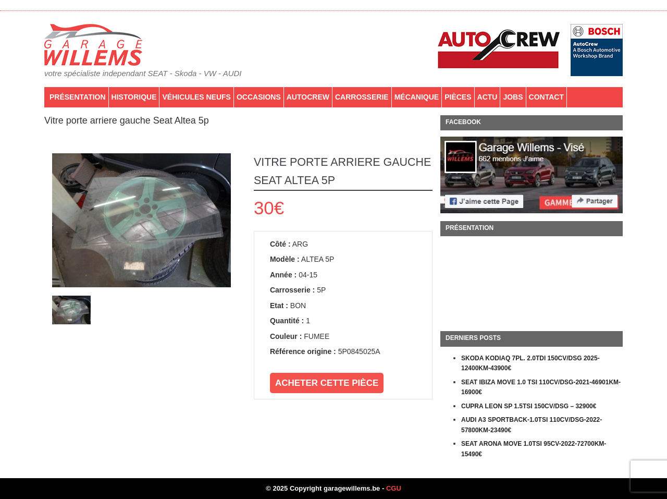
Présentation (78, 97)
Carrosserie (362, 97)
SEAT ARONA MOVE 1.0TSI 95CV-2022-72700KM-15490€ (533, 449)
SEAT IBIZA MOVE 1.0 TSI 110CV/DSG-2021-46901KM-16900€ (541, 387)
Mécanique (416, 97)
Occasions (259, 97)
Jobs (513, 97)
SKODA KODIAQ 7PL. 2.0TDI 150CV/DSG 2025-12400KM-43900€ (530, 363)
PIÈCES (457, 97)
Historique (134, 97)
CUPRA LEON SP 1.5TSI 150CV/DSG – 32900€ (528, 406)
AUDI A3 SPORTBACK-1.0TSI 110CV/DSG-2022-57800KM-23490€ (531, 425)
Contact (546, 97)
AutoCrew (308, 97)
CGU (393, 488)
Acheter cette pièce (326, 383)
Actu (487, 97)
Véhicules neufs (196, 97)
